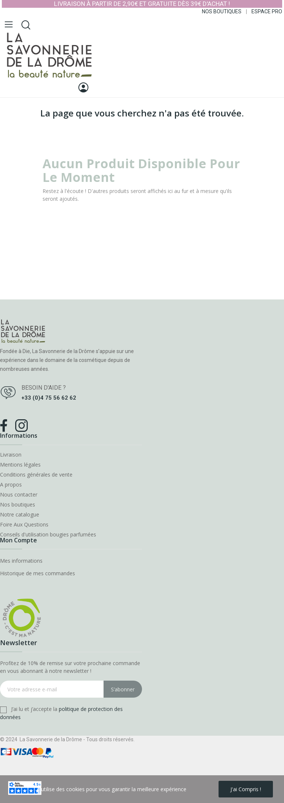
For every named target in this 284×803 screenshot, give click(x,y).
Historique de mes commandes (37, 573)
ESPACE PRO (266, 11)
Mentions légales (20, 464)
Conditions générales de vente (36, 474)
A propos (11, 484)
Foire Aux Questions (24, 524)
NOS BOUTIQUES (221, 11)
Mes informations (21, 560)
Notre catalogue (19, 514)
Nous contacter (18, 494)
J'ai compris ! (245, 789)
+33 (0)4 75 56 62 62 (48, 397)
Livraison (10, 454)
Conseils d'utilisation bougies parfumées (48, 534)
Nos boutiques (17, 504)
